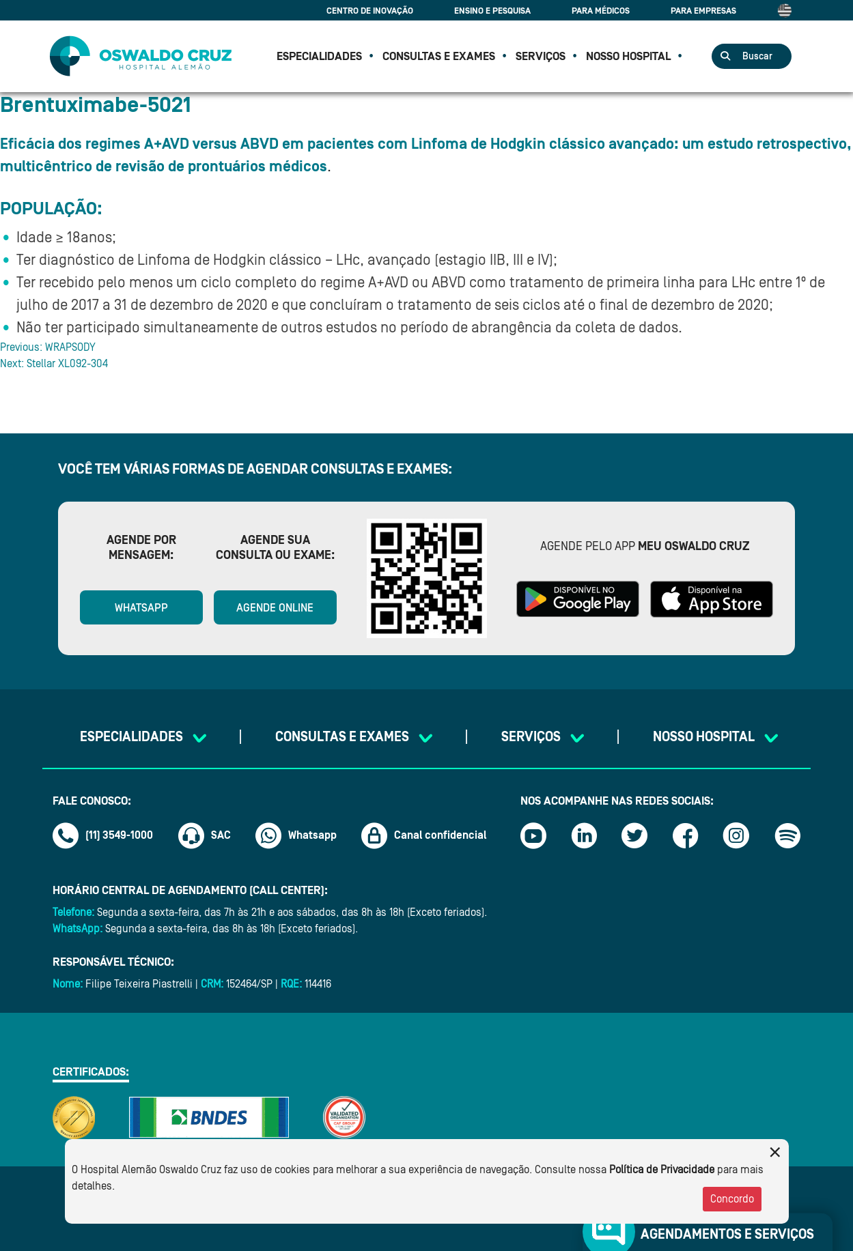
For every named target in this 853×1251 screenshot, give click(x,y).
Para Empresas (703, 10)
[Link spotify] (787, 835)
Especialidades (319, 56)
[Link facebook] (686, 835)
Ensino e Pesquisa (492, 10)
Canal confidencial (424, 835)
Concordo (732, 1199)
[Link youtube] (533, 835)
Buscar (757, 56)
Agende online (274, 608)
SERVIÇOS (540, 56)
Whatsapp (296, 835)
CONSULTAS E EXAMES (438, 56)
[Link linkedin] (584, 835)
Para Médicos (601, 10)
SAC (204, 835)
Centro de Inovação (369, 10)
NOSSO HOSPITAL (628, 56)
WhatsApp (141, 608)
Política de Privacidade (661, 1169)
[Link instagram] (736, 835)
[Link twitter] (634, 835)
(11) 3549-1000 (103, 835)
